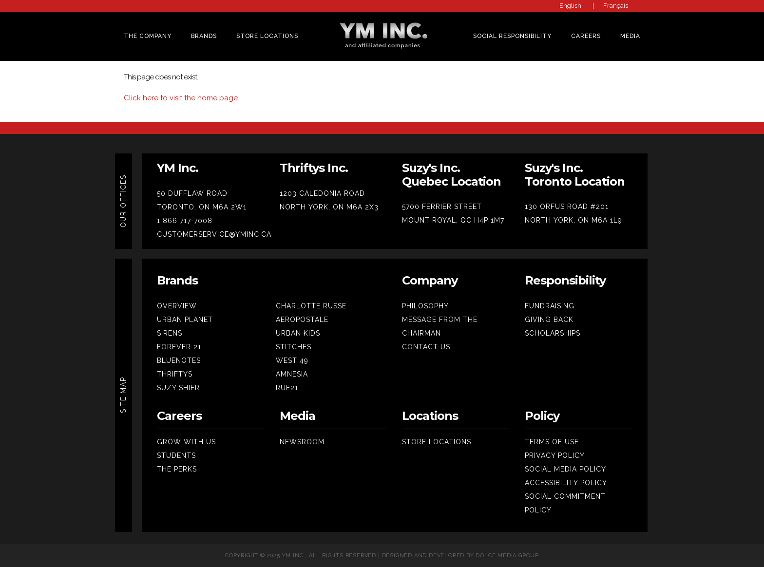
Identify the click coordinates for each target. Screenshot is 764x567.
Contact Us (426, 347)
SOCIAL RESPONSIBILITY (512, 36)
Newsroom (302, 442)
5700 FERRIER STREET (442, 206)
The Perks (177, 469)
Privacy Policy (555, 455)
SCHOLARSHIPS (552, 333)
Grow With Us (186, 442)
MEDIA (630, 36)
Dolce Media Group (507, 555)
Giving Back (549, 319)
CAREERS (586, 36)
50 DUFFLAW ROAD (192, 193)
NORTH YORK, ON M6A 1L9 (573, 220)
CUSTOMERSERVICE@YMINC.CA (214, 234)
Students (176, 455)
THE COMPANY (148, 36)
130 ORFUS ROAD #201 (567, 206)
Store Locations (267, 36)
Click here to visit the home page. (181, 98)
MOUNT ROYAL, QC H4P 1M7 (453, 220)
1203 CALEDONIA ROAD (322, 193)
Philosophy (425, 306)
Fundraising (549, 306)
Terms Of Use (552, 442)
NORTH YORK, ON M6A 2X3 (329, 207)
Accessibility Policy (566, 483)
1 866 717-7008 (184, 221)
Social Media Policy (565, 469)
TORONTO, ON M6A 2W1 (202, 207)
